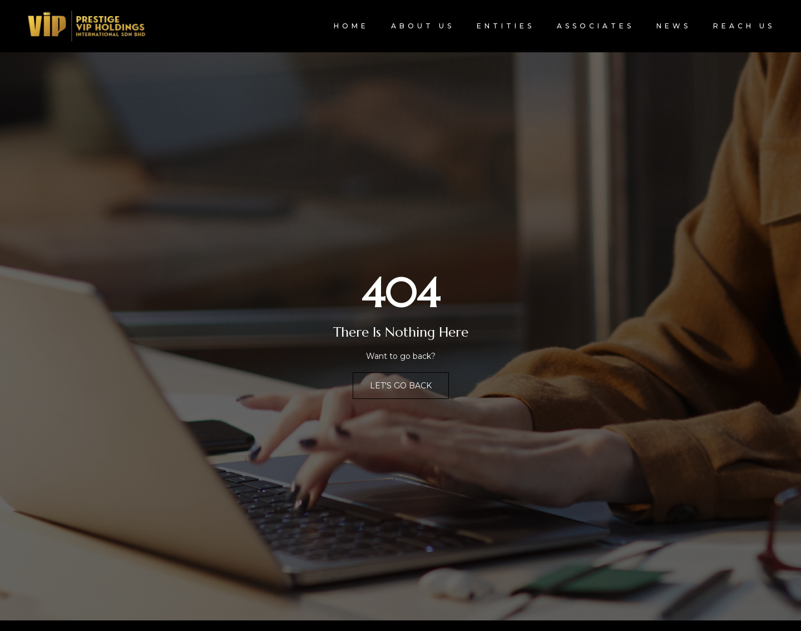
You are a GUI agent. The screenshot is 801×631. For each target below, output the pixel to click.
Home (351, 26)
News (673, 26)
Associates (595, 26)
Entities (506, 26)
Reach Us (744, 26)
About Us (422, 26)
